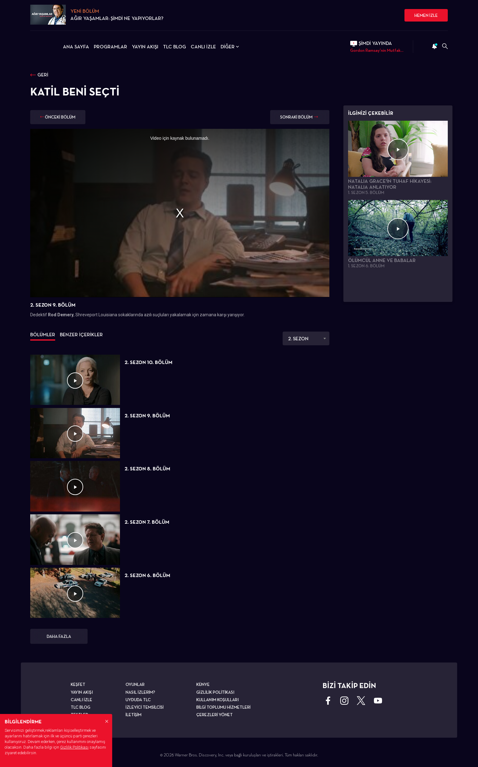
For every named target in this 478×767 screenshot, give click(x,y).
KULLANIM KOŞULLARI (217, 699)
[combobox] (306, 338)
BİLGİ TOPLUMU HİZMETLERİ (223, 707)
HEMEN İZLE (426, 15)
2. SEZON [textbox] (298, 339)
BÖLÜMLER (42, 334)
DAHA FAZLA (59, 636)
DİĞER (230, 47)
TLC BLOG (174, 47)
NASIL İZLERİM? (140, 692)
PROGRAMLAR (110, 47)
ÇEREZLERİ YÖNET (214, 714)
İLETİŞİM (133, 714)
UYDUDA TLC (138, 699)
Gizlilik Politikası (74, 747)
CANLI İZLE (203, 47)
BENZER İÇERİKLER (81, 334)
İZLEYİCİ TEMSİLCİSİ (145, 707)
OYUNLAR (135, 684)
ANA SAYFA (76, 47)
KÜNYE (203, 684)
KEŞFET (78, 684)
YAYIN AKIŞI (145, 47)
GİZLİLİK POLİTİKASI (215, 692)
